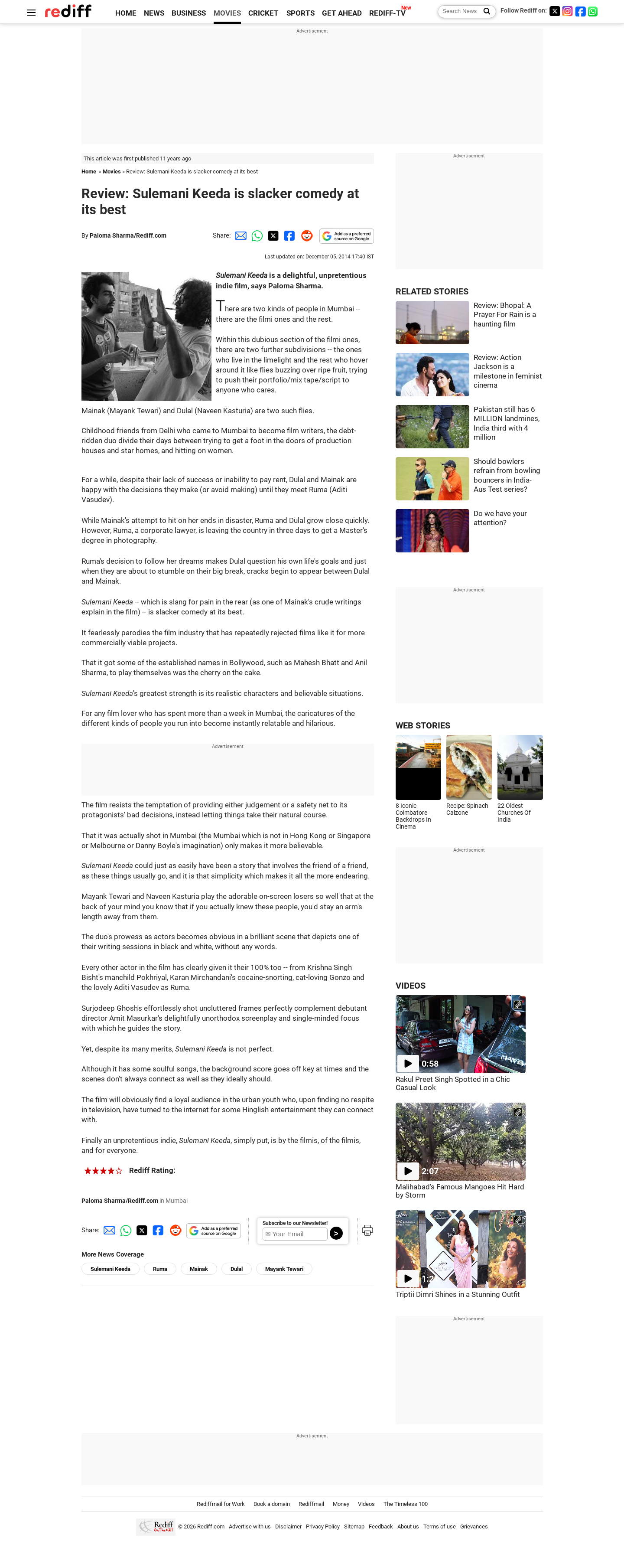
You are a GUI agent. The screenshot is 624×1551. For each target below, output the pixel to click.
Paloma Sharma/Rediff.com (128, 235)
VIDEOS (411, 986)
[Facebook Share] (288, 235)
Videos (366, 1504)
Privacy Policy (323, 1526)
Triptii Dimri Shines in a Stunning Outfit (458, 1294)
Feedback (381, 1526)
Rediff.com (210, 1526)
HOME (125, 13)
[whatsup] (593, 11)
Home (88, 171)
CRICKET (263, 13)
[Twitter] (554, 11)
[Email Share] (239, 235)
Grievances (474, 1526)
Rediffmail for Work (221, 1504)
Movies (112, 171)
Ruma (160, 1269)
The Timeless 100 (406, 1504)
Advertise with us (250, 1526)
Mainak (199, 1269)
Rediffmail (311, 1504)
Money (341, 1504)
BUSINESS (189, 13)
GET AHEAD (342, 13)
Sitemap (354, 1526)
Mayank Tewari (284, 1269)
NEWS (154, 13)
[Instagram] (567, 11)
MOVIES (227, 13)
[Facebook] (580, 11)
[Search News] (484, 12)
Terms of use (439, 1526)
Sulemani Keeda (110, 1269)
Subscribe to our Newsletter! (295, 1223)
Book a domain (272, 1504)
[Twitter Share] (272, 235)
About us (408, 1526)
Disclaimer (288, 1526)
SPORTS (300, 13)
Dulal (237, 1269)
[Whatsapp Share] (255, 235)
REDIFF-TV (387, 13)
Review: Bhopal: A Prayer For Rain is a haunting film (505, 314)
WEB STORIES (423, 726)
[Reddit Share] (305, 235)
